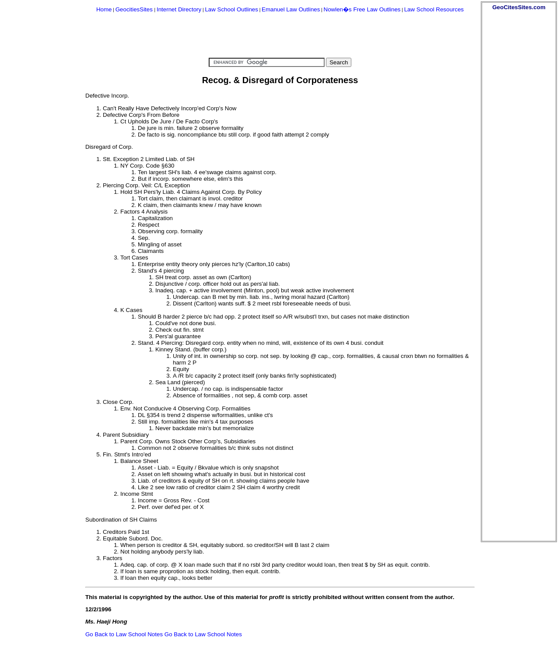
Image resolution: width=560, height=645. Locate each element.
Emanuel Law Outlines (291, 9)
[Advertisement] (519, 142)
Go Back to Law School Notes (124, 634)
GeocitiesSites (135, 9)
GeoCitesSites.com (518, 7)
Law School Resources (434, 9)
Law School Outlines (231, 9)
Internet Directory (179, 9)
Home (104, 9)
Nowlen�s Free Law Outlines (362, 9)
